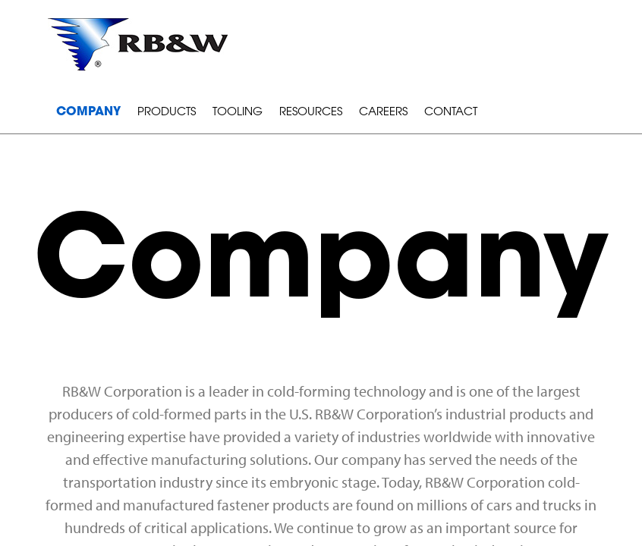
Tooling (237, 112)
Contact (450, 112)
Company (88, 112)
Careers (383, 112)
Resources (310, 112)
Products (166, 112)
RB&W (138, 44)
